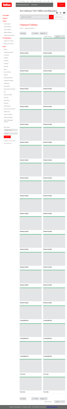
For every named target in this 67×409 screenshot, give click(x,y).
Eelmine (36, 33)
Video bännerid (7, 26)
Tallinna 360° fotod (8, 43)
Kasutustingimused (19, 4)
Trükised (5, 18)
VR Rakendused (7, 38)
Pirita (5, 69)
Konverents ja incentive (9, 109)
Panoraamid (7, 86)
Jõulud (5, 49)
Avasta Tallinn (7, 29)
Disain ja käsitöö (8, 94)
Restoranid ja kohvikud (9, 89)
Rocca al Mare (7, 72)
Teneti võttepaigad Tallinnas (8, 120)
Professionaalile (39, 1)
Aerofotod (6, 55)
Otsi (51, 17)
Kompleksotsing (59, 17)
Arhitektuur (7, 83)
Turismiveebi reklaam (9, 35)
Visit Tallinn (22, 1)
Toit (5, 92)
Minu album (34, 4)
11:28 (45, 1)
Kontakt (27, 4)
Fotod (4, 46)
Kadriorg (6, 66)
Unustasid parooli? (8, 143)
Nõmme (6, 75)
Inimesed (6, 103)
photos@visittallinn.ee (52, 407)
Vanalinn (6, 58)
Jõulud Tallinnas (8, 32)
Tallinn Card (7, 111)
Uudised (32, 1)
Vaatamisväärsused (8, 52)
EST (48, 1)
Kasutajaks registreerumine (9, 140)
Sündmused (7, 100)
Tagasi (24, 33)
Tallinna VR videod (8, 41)
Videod (4, 21)
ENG (52, 1)
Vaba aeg (6, 97)
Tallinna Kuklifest (8, 117)
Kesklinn (6, 60)
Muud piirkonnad (8, 77)
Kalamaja (6, 63)
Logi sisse (61, 4)
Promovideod (7, 24)
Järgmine (42, 33)
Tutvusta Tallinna (8, 114)
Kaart (28, 1)
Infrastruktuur (7, 106)
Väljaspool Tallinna (8, 80)
